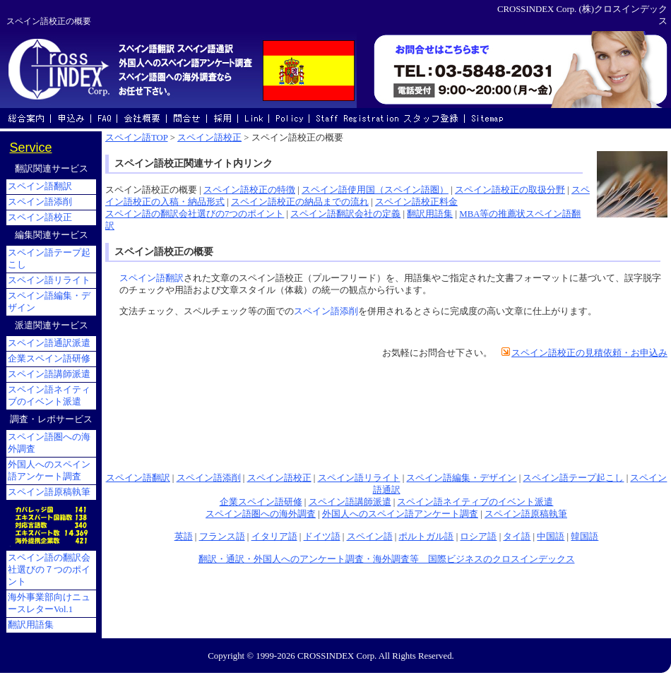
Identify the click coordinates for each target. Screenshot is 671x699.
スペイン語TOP (136, 138)
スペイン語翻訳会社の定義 (345, 214)
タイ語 (516, 537)
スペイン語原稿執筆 (526, 514)
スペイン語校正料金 (416, 202)
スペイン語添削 (326, 311)
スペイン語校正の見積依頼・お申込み (589, 353)
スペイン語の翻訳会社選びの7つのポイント (194, 214)
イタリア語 (274, 537)
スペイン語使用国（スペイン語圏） (375, 190)
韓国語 (584, 537)
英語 (183, 537)
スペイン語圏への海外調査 (261, 514)
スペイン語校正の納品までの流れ (300, 202)
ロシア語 (478, 537)
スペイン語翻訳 (151, 278)
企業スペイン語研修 (261, 502)
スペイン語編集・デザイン (461, 478)
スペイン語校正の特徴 (249, 190)
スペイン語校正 (209, 138)
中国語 (550, 537)
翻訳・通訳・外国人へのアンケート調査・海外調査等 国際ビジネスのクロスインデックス (386, 559)
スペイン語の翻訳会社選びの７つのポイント (49, 570)
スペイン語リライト (359, 478)
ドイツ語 (322, 537)
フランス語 (222, 537)
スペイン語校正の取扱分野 (510, 190)
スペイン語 (370, 537)
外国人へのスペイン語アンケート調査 (400, 514)
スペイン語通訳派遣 (49, 343)
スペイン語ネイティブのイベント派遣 (475, 502)
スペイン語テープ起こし (573, 478)
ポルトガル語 (425, 537)
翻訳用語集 (430, 214)
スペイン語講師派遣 (350, 502)
